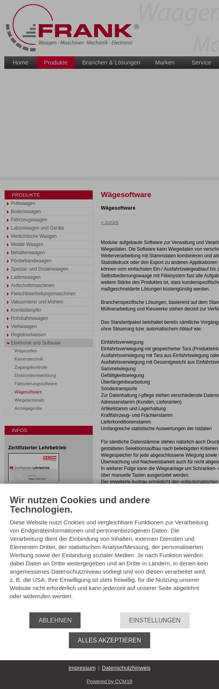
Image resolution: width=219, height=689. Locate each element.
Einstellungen (154, 620)
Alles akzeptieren (109, 640)
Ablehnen (55, 620)
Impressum (81, 668)
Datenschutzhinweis (126, 668)
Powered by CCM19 (109, 681)
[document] (109, 553)
